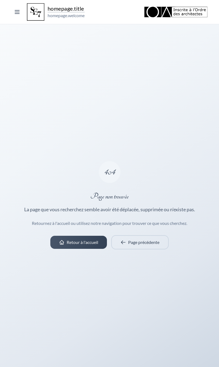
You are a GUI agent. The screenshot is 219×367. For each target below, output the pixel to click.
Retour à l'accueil (78, 242)
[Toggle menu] (17, 12)
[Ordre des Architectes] (176, 12)
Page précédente (140, 242)
